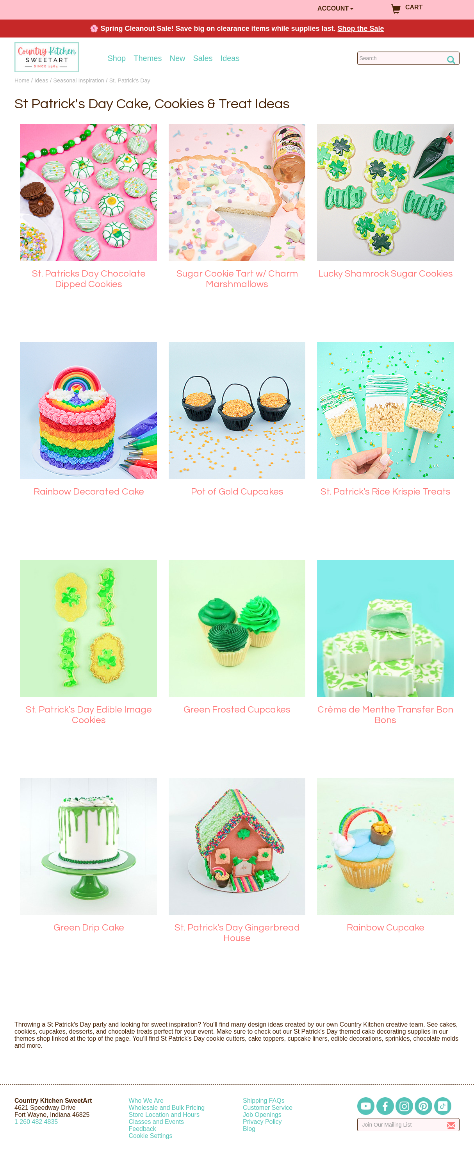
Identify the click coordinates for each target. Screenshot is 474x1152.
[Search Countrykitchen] (408, 58)
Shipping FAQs (264, 1100)
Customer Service (267, 1107)
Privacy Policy (262, 1121)
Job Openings (262, 1114)
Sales (203, 58)
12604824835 (36, 1121)
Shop (117, 58)
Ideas (230, 58)
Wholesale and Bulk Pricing (167, 1107)
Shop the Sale (361, 28)
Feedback (142, 1128)
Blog (249, 1128)
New (177, 58)
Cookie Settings (151, 1135)
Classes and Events (156, 1121)
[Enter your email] (408, 1124)
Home (21, 80)
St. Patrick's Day (129, 80)
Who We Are (146, 1100)
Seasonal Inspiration (78, 80)
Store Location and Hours (164, 1114)
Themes (148, 58)
